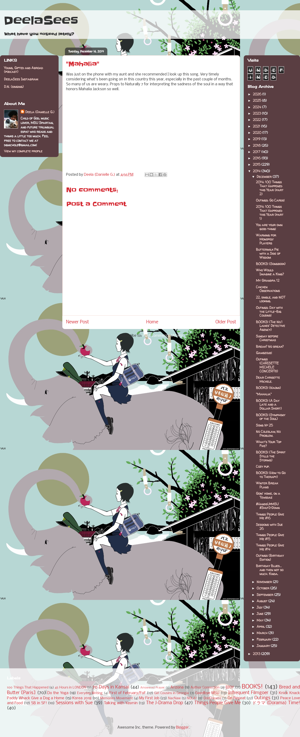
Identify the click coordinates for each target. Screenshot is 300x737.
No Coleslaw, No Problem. (268, 433)
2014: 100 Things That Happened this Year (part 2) (269, 188)
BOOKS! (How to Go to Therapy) (270, 475)
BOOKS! (252, 687)
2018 (257, 145)
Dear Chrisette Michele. (268, 379)
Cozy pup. (263, 466)
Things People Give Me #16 (270, 516)
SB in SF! (39, 703)
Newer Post (77, 322)
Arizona (177, 687)
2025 (257, 100)
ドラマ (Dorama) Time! (276, 703)
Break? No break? (270, 346)
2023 (257, 113)
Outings (262, 698)
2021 (257, 126)
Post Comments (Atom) (163, 336)
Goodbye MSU (207, 693)
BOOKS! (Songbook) (270, 264)
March (262, 633)
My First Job (149, 698)
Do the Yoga (57, 693)
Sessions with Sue (74, 703)
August (262, 601)
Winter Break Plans (267, 485)
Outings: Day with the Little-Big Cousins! (269, 311)
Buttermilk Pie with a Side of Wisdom (268, 253)
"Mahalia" (264, 394)
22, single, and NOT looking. (270, 299)
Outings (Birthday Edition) (270, 557)
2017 (257, 152)
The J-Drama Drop (164, 703)
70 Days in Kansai (110, 687)
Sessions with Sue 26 (269, 526)
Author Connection (205, 687)
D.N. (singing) (14, 86)
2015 (257, 164)
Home (152, 322)
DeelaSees (41, 20)
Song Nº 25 (264, 425)
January (264, 645)
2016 (257, 158)
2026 (257, 94)
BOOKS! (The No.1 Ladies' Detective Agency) (270, 326)
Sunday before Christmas (267, 338)
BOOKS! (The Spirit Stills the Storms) (270, 456)
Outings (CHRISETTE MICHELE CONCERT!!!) (267, 365)
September (265, 594)
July (260, 607)
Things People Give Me (217, 703)
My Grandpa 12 (267, 280)
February (264, 639)
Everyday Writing (90, 693)
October (263, 588)
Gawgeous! (264, 353)
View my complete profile (23, 151)
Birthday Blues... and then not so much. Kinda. (269, 570)
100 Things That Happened (28, 687)
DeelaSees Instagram (21, 79)
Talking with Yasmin (121, 703)
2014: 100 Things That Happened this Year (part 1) (269, 212)
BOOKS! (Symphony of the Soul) (270, 417)
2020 (257, 132)
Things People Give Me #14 (270, 547)
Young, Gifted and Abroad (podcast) (23, 70)
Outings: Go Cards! (270, 200)
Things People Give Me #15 (270, 537)
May (260, 620)
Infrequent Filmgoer (248, 693)
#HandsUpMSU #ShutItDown (268, 506)
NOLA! (192, 698)
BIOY (230, 687)
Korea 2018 (81, 698)
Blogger (182, 728)
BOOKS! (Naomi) (268, 387)
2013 (257, 653)
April (261, 626)
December (265, 176)
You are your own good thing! (269, 227)
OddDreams (212, 698)
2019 (257, 139)
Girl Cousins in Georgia (171, 693)
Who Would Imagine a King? (270, 272)
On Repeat (237, 698)
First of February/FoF (127, 693)
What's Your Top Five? (268, 444)
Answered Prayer (152, 687)
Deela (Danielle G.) (39, 112)
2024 (257, 107)
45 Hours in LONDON (70, 687)
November (265, 582)
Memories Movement (116, 698)
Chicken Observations (268, 289)
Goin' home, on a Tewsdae (268, 495)
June (260, 613)
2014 (257, 171)
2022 (257, 119)
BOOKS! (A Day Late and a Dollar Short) (269, 404)
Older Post (225, 322)
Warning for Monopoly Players (266, 239)
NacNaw (174, 698)
